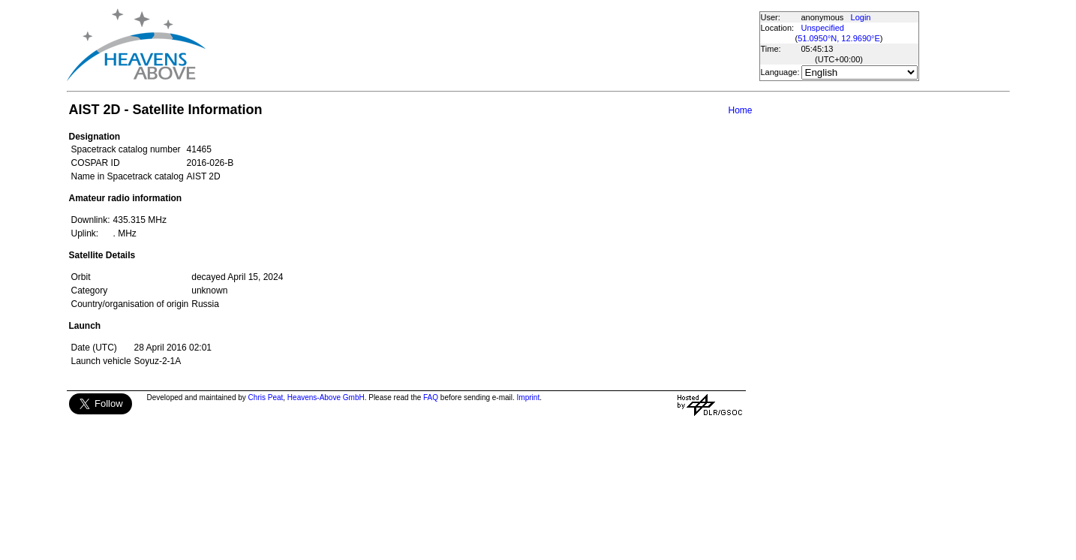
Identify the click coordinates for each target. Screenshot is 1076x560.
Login (861, 17)
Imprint (528, 397)
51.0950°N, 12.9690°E (839, 38)
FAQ (430, 397)
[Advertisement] (482, 45)
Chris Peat (266, 397)
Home (740, 110)
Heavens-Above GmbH (326, 397)
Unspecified (822, 27)
